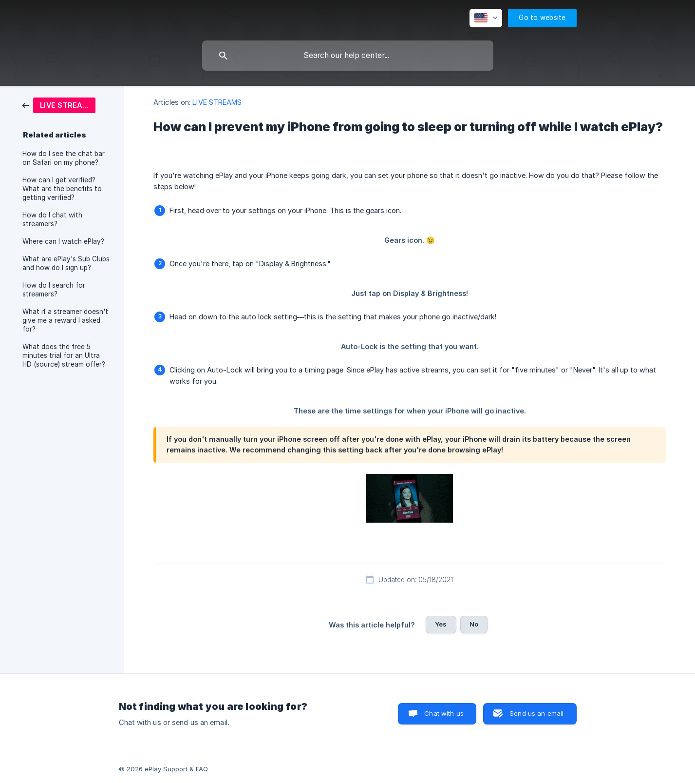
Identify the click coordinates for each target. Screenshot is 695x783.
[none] (486, 18)
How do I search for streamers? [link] (53, 289)
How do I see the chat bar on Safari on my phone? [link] (63, 158)
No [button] (474, 624)
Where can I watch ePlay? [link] (63, 241)
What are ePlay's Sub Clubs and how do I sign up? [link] (66, 263)
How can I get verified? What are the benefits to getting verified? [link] (62, 188)
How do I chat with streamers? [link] (52, 219)
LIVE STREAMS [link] (217, 102)
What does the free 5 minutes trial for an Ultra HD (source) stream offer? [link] (63, 355)
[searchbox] (347, 55)
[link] (58, 104)
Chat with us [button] (444, 713)
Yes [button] (441, 624)
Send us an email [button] (536, 713)
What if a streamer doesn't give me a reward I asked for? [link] (65, 320)
